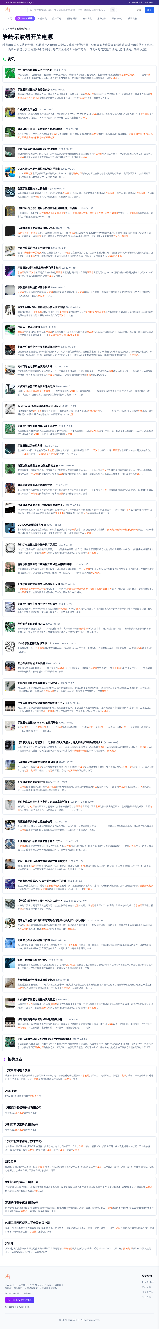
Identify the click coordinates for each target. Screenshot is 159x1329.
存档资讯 (87, 18)
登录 (139, 10)
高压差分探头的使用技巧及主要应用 (37, 425)
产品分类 (42, 18)
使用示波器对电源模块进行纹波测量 (37, 148)
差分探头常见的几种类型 (31, 663)
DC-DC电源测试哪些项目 (32, 524)
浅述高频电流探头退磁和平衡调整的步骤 (40, 1019)
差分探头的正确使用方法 (31, 623)
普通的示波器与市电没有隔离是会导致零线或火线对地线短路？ (52, 920)
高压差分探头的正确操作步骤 (34, 940)
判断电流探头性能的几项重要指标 (36, 979)
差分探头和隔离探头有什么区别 (35, 69)
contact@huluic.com (19, 1306)
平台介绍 (146, 1297)
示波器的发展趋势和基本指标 (34, 287)
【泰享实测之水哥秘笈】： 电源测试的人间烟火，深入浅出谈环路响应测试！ (60, 742)
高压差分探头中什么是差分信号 (35, 821)
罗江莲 (9, 1243)
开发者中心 (149, 2)
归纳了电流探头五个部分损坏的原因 (37, 544)
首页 (9, 18)
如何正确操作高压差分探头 (32, 959)
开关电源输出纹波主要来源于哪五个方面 (40, 841)
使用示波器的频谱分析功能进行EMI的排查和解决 (45, 1039)
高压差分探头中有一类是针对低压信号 (39, 346)
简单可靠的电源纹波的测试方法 (35, 366)
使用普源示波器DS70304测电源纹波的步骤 (42, 880)
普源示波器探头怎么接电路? (33, 188)
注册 (149, 10)
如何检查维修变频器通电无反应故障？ (39, 683)
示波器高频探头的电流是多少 (34, 89)
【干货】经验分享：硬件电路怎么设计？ (40, 900)
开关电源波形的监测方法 (31, 781)
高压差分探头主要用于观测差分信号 (37, 603)
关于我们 (132, 18)
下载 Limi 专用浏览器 (19, 1300)
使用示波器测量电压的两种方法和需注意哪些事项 (45, 564)
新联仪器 (10, 1161)
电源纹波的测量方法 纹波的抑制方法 (38, 465)
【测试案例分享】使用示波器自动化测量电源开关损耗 (47, 208)
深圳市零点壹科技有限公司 (22, 1124)
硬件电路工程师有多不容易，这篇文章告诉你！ (44, 801)
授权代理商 (72, 18)
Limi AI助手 (24, 18)
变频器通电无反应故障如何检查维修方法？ (41, 702)
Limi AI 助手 (148, 1282)
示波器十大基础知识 (29, 326)
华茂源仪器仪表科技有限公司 (23, 1107)
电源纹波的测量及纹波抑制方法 (35, 485)
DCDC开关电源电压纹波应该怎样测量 (39, 168)
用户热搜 (101, 18)
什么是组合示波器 (27, 109)
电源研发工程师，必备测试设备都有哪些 (40, 129)
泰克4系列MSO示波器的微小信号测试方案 (41, 307)
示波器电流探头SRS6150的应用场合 (38, 722)
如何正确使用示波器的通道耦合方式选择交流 (42, 861)
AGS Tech (11, 1090)
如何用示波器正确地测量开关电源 (36, 386)
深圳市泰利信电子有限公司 (22, 1182)
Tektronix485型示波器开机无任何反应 (39, 406)
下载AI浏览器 (135, 2)
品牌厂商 (56, 18)
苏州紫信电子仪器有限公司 (22, 1202)
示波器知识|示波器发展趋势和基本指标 (39, 267)
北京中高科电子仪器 (17, 1070)
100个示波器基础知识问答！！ (35, 643)
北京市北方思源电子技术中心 (23, 1141)
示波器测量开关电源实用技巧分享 (36, 228)
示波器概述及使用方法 (30, 445)
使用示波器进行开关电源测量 (34, 247)
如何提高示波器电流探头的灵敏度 (36, 999)
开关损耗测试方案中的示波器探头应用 (39, 584)
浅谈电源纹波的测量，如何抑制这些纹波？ (41, 505)
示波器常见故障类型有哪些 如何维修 (38, 762)
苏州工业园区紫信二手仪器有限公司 (27, 1222)
